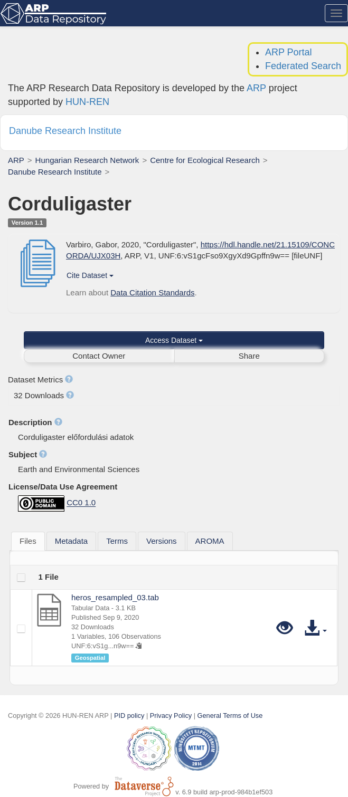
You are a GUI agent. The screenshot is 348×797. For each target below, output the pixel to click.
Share (249, 355)
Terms (117, 540)
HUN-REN (87, 102)
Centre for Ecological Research (205, 160)
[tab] (28, 541)
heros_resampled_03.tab (115, 597)
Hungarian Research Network (87, 160)
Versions (161, 540)
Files (28, 540)
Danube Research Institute (55, 171)
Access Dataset (174, 340)
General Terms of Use (230, 715)
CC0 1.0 (81, 502)
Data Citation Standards (152, 292)
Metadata (71, 540)
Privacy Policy (171, 715)
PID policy (129, 715)
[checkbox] (21, 577)
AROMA (209, 540)
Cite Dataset (90, 275)
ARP (256, 88)
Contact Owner (98, 355)
